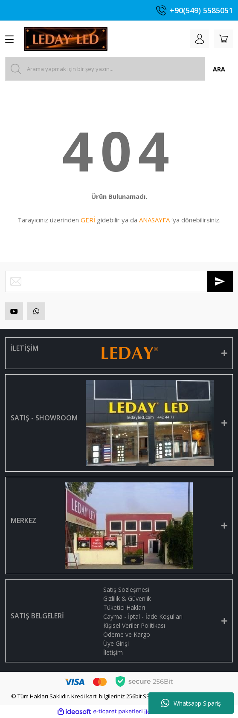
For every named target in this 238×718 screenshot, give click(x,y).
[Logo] (65, 39)
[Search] (119, 69)
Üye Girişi (116, 643)
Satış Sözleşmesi (126, 589)
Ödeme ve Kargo (126, 634)
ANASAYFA (154, 220)
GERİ (88, 220)
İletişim (113, 652)
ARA (219, 69)
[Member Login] (199, 39)
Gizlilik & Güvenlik (127, 598)
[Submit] (220, 281)
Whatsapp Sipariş (191, 703)
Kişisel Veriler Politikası (134, 625)
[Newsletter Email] (119, 281)
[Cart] (223, 39)
